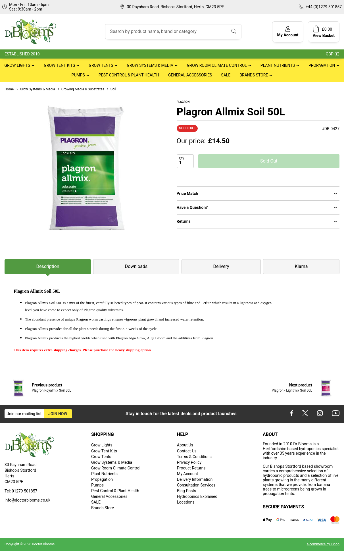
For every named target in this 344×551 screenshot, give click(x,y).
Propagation (321, 65)
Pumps (78, 75)
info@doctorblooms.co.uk (27, 500)
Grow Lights (17, 65)
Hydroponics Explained (197, 496)
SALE (225, 75)
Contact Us (187, 451)
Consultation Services (196, 485)
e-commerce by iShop (323, 544)
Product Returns (191, 468)
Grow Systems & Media (150, 65)
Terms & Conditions (194, 456)
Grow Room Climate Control (217, 65)
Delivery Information (194, 479)
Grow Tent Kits (59, 65)
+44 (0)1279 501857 (324, 7)
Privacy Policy (189, 462)
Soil (111, 89)
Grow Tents (101, 65)
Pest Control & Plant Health (129, 75)
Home (9, 89)
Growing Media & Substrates (80, 89)
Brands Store (253, 75)
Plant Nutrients (277, 65)
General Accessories (190, 75)
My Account (187, 473)
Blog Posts (186, 490)
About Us (185, 445)
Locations (185, 502)
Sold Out (269, 161)
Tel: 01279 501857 (21, 491)
